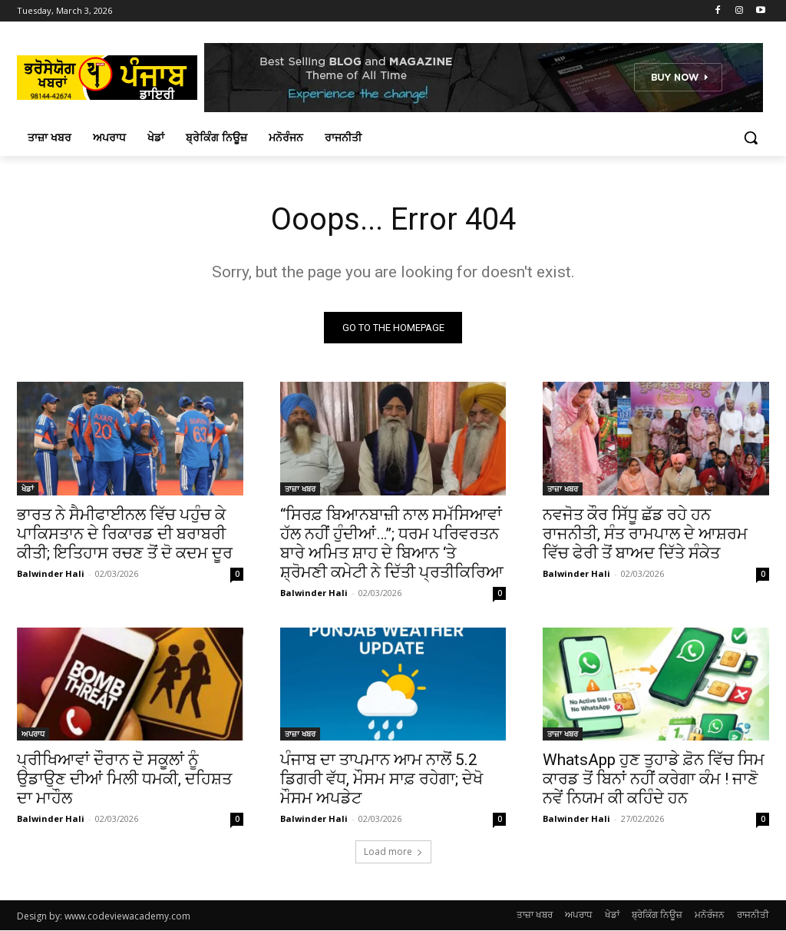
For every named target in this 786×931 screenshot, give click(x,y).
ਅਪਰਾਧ (33, 733)
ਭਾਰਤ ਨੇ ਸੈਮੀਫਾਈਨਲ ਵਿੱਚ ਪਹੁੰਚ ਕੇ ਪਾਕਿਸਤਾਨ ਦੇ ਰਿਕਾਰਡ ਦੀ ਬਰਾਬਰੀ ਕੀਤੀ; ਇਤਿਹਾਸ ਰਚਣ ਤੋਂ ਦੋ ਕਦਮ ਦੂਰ (125, 533)
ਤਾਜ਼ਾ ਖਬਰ (300, 487)
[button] (750, 137)
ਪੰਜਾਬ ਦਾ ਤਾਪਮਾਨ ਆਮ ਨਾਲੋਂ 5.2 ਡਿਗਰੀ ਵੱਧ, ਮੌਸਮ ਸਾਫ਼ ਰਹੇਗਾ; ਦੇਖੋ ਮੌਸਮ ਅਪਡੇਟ (381, 778)
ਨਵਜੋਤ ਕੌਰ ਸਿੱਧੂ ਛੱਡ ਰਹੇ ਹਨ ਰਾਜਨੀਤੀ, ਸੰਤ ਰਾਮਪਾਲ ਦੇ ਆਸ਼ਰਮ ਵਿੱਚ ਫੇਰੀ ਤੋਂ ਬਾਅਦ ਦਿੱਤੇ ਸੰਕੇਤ (645, 533)
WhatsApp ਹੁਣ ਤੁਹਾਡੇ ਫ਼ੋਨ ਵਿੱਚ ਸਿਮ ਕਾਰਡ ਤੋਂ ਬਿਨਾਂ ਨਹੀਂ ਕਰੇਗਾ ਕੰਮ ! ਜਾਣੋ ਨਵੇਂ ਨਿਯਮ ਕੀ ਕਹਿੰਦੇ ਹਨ (654, 778)
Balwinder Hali (50, 572)
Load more (393, 852)
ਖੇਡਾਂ (27, 487)
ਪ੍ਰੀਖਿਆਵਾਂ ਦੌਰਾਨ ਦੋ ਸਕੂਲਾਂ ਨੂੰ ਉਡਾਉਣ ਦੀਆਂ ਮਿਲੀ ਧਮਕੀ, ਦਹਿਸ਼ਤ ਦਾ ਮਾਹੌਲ (124, 778)
